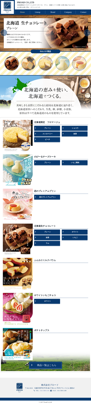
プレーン (47, 128)
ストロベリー (47, 134)
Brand (52, 12)
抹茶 (75, 134)
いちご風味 (75, 162)
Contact (83, 12)
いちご (75, 237)
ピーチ (47, 139)
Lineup (37, 12)
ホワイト (75, 232)
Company (68, 12)
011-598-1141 (44, 390)
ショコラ (75, 128)
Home (22, 12)
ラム (47, 243)
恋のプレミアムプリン (47, 197)
